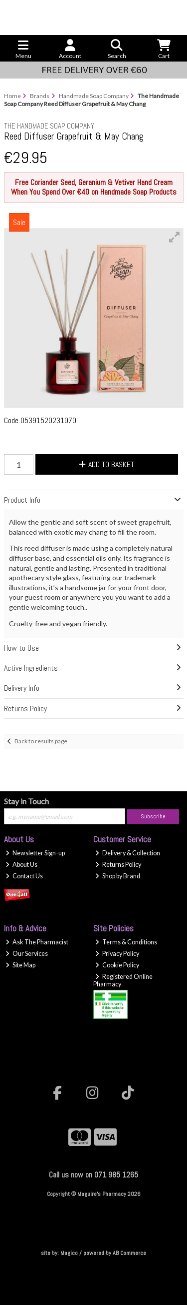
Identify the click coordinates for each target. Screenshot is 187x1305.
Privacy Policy (117, 953)
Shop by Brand (117, 876)
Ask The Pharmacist (36, 942)
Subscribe (153, 816)
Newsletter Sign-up (35, 853)
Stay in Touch (26, 801)
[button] (175, 237)
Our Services (26, 953)
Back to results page (40, 741)
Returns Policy (118, 864)
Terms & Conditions (126, 942)
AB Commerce (129, 1253)
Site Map (20, 965)
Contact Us (24, 876)
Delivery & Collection (127, 853)
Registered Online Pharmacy (123, 980)
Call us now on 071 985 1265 (93, 1174)
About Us (21, 864)
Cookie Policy (117, 965)
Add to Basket (106, 464)
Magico (69, 1253)
